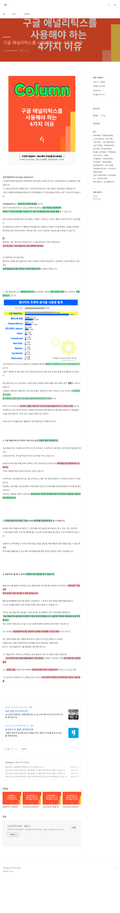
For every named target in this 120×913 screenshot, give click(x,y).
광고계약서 (112, 168)
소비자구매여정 (98, 139)
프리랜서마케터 (106, 148)
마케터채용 (97, 135)
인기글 (103, 115)
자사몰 (95, 152)
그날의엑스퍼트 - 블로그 (19, 861)
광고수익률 (109, 165)
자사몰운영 (97, 158)
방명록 (27, 14)
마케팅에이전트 (109, 145)
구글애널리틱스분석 (100, 168)
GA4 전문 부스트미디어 (16, 746)
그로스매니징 (97, 155)
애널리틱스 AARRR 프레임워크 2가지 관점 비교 (23, 802)
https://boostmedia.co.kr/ (16, 743)
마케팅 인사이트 (99, 86)
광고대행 (96, 148)
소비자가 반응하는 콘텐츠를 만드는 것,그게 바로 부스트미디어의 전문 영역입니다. (34, 751)
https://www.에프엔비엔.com (17, 761)
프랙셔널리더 (97, 182)
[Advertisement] (42, 719)
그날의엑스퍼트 (102, 178)
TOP (115, 904)
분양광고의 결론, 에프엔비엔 (19, 765)
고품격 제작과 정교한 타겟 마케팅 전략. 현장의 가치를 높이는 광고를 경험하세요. (33, 770)
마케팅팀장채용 (107, 135)
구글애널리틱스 (98, 165)
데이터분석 (103, 152)
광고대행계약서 (109, 182)
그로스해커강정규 (108, 142)
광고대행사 (97, 162)
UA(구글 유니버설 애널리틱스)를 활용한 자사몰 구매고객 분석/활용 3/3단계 (33, 806)
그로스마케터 (97, 145)
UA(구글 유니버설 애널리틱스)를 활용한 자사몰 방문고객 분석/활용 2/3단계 (33, 809)
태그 (14, 14)
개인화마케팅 (106, 162)
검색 (109, 5)
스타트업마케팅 (107, 158)
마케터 (106, 155)
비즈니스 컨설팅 (99, 82)
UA (94, 178)
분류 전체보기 (98, 77)
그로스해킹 (97, 142)
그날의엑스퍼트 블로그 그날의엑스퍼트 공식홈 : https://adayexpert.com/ (35, 865)
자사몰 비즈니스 (99, 94)
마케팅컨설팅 (97, 172)
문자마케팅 (112, 175)
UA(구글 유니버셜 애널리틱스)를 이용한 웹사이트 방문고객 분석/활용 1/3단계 (34, 812)
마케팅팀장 (112, 152)
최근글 (95, 115)
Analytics (10, 798)
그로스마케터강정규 (100, 175)
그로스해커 (109, 139)
